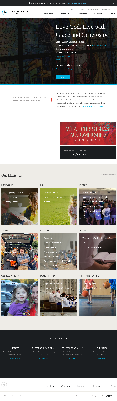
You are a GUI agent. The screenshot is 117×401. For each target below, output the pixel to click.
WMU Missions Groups (54, 252)
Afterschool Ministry (91, 288)
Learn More (87, 106)
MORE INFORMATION (15, 358)
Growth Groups (11, 197)
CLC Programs (89, 283)
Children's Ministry (52, 192)
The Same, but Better (75, 154)
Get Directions (99, 106)
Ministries (51, 386)
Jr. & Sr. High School (91, 192)
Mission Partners (51, 247)
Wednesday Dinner (12, 283)
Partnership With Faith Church (57, 261)
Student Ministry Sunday (93, 206)
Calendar (96, 386)
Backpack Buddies (52, 265)
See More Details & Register (78, 3)
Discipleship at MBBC (14, 192)
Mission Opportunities (53, 242)
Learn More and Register (63, 56)
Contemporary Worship (92, 247)
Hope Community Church (99, 45)
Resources (81, 386)
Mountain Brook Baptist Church (15, 396)
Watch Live (65, 14)
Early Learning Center (53, 197)
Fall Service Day (51, 256)
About (113, 386)
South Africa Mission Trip (93, 211)
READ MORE (102, 358)
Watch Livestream (61, 59)
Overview (48, 238)
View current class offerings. (64, 69)
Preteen (47, 202)
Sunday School (11, 202)
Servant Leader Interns (92, 215)
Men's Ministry (11, 238)
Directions (63, 77)
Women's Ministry (12, 242)
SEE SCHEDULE (44, 358)
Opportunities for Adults (54, 283)
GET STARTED (73, 358)
